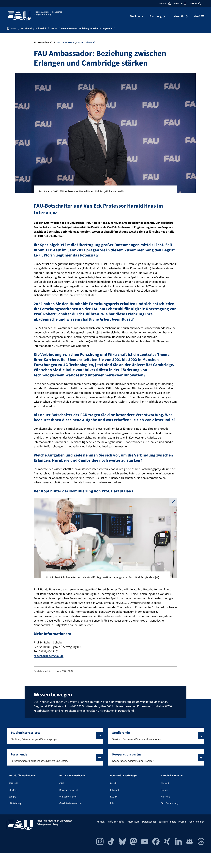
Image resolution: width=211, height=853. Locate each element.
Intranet (114, 790)
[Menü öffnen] (199, 16)
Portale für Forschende (72, 775)
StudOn (13, 790)
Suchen (195, 3)
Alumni (165, 783)
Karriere (165, 796)
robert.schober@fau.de (49, 656)
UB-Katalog (15, 803)
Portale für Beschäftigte (123, 775)
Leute (79, 42)
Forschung (156, 16)
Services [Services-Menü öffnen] (164, 3)
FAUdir (114, 783)
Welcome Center (68, 796)
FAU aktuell (69, 42)
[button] (55, 735)
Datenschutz (149, 822)
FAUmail (13, 783)
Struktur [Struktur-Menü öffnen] (180, 3)
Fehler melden (196, 822)
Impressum (133, 822)
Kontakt (101, 822)
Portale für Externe (171, 775)
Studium (135, 16)
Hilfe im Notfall (116, 822)
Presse (164, 790)
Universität (178, 16)
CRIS (61, 783)
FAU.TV (114, 796)
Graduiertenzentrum (70, 803)
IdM (112, 803)
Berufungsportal (68, 790)
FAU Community (170, 803)
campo (12, 796)
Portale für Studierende (22, 775)
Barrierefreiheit (167, 822)
